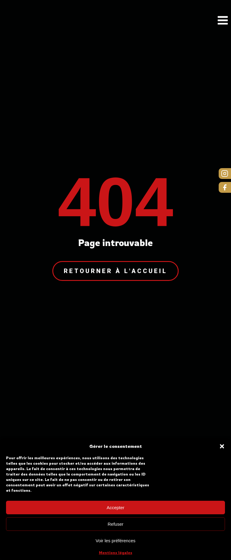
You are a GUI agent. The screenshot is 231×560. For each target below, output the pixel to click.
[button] (222, 446)
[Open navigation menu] (222, 21)
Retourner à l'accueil (115, 271)
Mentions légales (115, 552)
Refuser (116, 524)
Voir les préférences (116, 540)
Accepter (115, 507)
